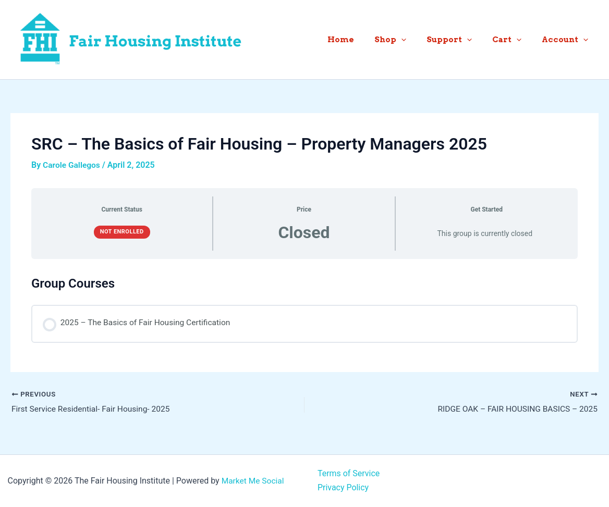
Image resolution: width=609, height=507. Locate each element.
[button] (418, 39)
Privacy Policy (343, 487)
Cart (514, 39)
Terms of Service (349, 474)
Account (567, 39)
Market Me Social (253, 481)
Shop (407, 39)
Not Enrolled (122, 231)
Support (461, 39)
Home (362, 39)
